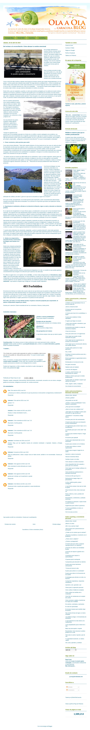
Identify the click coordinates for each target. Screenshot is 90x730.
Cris (9, 390)
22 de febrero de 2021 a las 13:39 (22, 484)
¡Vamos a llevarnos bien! (71, 306)
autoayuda (15, 380)
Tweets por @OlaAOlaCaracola (73, 697)
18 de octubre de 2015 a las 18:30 (22, 410)
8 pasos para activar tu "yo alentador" (74, 571)
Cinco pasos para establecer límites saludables (77, 196)
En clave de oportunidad (71, 606)
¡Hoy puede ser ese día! (71, 400)
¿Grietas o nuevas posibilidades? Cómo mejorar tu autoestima (75, 403)
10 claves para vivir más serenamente (75, 419)
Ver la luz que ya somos (71, 512)
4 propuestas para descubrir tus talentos (75, 562)
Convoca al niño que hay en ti (72, 476)
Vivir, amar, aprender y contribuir (73, 642)
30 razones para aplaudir (71, 437)
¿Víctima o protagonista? (71, 541)
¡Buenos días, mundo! (70, 521)
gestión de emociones (8, 382)
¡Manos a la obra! (69, 523)
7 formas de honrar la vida (72, 568)
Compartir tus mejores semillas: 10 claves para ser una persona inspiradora (79, 258)
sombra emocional (33, 382)
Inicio (34, 524)
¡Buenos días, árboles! (71, 395)
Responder (10, 395)
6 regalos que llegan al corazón (73, 321)
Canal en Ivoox (69, 45)
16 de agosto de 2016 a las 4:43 (22, 464)
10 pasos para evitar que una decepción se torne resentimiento (75, 422)
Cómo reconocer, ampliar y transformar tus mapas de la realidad (75, 601)
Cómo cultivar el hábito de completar (74, 590)
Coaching (32, 38)
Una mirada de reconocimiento (73, 386)
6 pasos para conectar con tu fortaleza (75, 444)
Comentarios (70, 690)
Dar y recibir (68, 351)
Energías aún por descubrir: (43, 321)
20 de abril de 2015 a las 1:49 (21, 400)
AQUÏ (47, 72)
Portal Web (21, 38)
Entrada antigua (57, 524)
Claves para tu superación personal (74, 587)
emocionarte (39, 380)
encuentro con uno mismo (49, 380)
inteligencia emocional (20, 382)
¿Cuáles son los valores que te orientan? (75, 532)
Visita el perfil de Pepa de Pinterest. (74, 704)
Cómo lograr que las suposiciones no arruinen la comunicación (79, 246)
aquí (18, 368)
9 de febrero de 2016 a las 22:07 (22, 440)
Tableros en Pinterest (70, 55)
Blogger (50, 726)
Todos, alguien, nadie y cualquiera (74, 383)
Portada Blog (9, 38)
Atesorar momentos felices (72, 456)
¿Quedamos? (40, 326)
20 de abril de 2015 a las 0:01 (18, 390)
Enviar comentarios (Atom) (36, 529)
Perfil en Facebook (70, 53)
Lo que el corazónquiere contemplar (48, 139)
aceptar (10, 380)
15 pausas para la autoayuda (72, 559)
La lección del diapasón (71, 369)
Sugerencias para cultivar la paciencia (75, 505)
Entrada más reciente (10, 524)
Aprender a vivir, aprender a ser (73, 585)
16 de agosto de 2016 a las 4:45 (22, 473)
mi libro (30, 275)
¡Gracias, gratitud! (69, 397)
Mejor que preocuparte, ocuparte (73, 628)
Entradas (69, 687)
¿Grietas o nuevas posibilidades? (45, 316)
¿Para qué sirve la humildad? (72, 406)
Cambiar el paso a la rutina (72, 459)
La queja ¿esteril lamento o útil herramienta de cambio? (73, 372)
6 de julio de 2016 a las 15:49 (21, 452)
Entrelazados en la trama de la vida (74, 362)
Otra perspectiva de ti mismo (44, 331)
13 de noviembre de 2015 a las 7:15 (23, 420)
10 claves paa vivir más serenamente (79, 221)
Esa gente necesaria (70, 364)
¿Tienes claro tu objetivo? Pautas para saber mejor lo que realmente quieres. (79, 285)
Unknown (10, 400)
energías (59, 380)
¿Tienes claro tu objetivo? (71, 539)
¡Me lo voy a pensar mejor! (72, 526)
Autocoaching (22, 380)
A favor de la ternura (70, 331)
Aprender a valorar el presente (73, 454)
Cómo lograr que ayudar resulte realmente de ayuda (73, 337)
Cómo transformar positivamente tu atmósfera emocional (74, 472)
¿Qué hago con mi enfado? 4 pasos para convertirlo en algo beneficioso (75, 412)
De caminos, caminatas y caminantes (74, 604)
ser (27, 382)
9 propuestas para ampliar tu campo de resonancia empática (75, 328)
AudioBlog (42, 38)
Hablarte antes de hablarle (72, 367)
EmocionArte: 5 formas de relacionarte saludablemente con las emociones (79, 272)
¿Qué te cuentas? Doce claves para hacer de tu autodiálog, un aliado (79, 233)
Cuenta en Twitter (69, 48)
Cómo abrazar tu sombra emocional (74, 461)
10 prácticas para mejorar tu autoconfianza (72, 556)
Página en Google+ (70, 50)
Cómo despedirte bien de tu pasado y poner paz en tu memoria (74, 465)
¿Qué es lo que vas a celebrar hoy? (74, 409)
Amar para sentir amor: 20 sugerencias (75, 333)
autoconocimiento (30, 380)
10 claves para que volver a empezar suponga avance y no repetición (74, 544)
